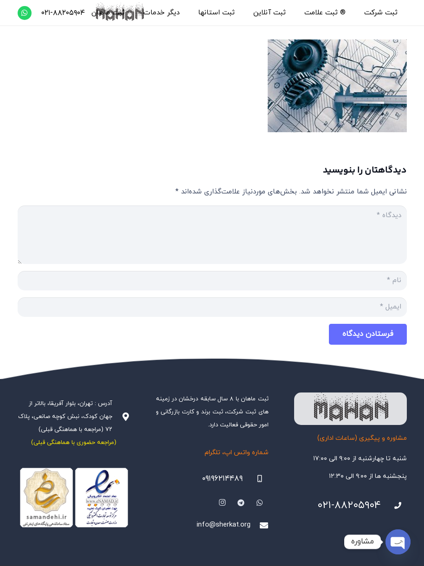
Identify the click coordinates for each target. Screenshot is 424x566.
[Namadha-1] (74, 497)
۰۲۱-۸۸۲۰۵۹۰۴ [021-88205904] (349, 505)
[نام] (212, 280)
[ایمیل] (212, 307)
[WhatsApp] (25, 13)
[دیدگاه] (212, 235)
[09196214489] (256, 479)
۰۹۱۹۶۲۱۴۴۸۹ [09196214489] (222, 478)
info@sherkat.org (224, 525)
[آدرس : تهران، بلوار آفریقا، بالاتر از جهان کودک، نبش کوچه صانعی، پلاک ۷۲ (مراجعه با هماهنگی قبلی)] (121, 416)
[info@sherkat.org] (259, 525)
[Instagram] (222, 503)
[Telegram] (241, 503)
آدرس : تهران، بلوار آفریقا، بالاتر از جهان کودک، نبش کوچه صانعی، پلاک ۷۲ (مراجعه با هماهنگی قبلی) (65, 416)
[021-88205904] (394, 506)
